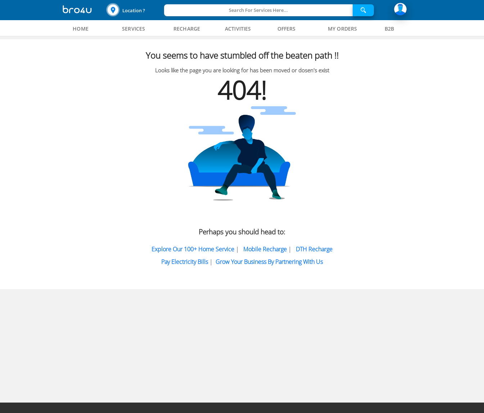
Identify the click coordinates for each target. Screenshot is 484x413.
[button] (134, 10)
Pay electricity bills (184, 262)
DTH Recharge (314, 249)
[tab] (80, 29)
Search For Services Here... (258, 10)
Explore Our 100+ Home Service (192, 249)
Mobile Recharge (265, 249)
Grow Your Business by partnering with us (269, 262)
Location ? (133, 10)
